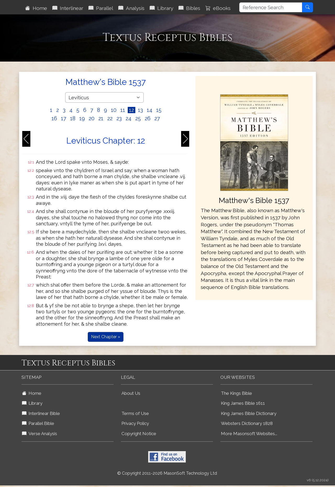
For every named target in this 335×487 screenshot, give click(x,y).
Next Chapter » (105, 336)
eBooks (218, 8)
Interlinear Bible (41, 413)
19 (82, 118)
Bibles (189, 8)
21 (101, 118)
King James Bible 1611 (243, 403)
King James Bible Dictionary (248, 413)
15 (159, 110)
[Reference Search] (270, 7)
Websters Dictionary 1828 (247, 423)
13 (140, 110)
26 (147, 118)
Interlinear (67, 8)
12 (131, 110)
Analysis (131, 8)
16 (54, 118)
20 (91, 118)
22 (110, 118)
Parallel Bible (38, 423)
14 (150, 110)
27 (157, 118)
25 (138, 118)
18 (73, 118)
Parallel (100, 8)
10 (114, 110)
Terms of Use (135, 413)
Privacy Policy (135, 423)
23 (119, 118)
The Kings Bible (236, 393)
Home (36, 8)
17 (64, 118)
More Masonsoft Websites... (249, 433)
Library (161, 8)
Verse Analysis (39, 433)
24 (128, 118)
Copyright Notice (138, 433)
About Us (130, 393)
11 (122, 110)
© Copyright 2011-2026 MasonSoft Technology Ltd (167, 473)
